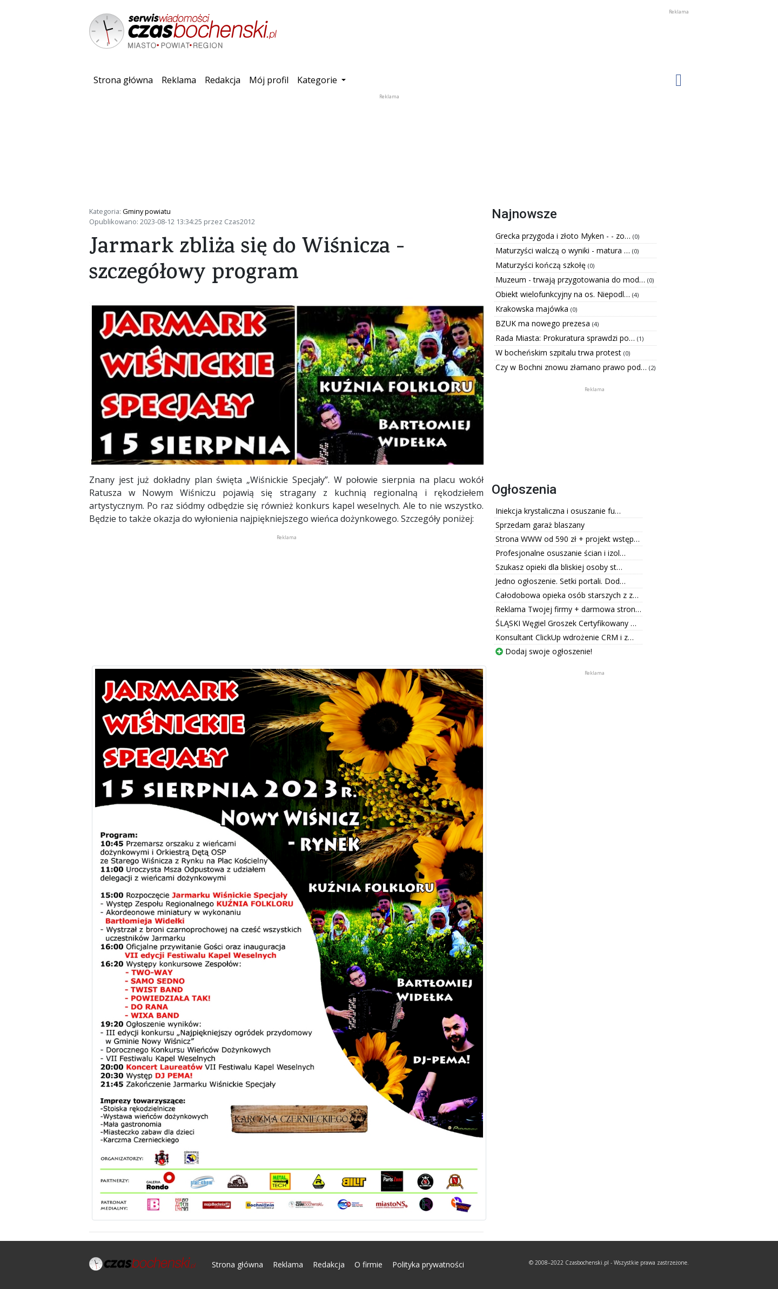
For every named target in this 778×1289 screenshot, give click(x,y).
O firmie (368, 1264)
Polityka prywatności (428, 1264)
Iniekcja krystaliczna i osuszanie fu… (558, 511)
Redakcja (222, 80)
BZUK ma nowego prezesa (543, 323)
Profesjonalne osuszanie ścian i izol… (560, 553)
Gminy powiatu (147, 211)
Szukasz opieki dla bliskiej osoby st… (558, 567)
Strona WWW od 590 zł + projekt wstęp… (567, 539)
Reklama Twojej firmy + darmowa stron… (568, 609)
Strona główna (125, 79)
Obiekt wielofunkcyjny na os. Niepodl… (563, 294)
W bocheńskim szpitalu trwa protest (559, 352)
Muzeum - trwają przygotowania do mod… (571, 279)
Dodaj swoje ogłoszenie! (543, 651)
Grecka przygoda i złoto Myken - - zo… (564, 236)
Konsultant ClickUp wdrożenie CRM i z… (564, 637)
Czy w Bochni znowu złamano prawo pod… (572, 367)
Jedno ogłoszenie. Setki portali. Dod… (560, 581)
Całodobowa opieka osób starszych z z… (567, 595)
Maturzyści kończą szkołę (541, 265)
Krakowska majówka (533, 309)
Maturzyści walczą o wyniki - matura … (563, 250)
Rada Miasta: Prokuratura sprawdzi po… (566, 338)
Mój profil (269, 80)
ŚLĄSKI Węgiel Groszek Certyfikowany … (565, 623)
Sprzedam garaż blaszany (540, 525)
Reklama (179, 80)
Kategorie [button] (318, 80)
